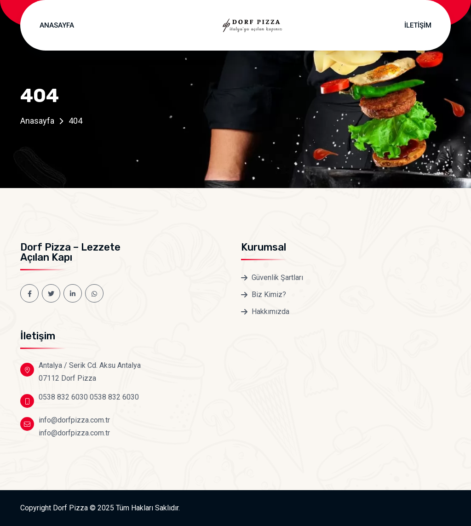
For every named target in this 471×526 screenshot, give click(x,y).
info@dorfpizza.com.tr (74, 420)
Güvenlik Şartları (277, 277)
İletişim (417, 25)
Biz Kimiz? (269, 294)
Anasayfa (57, 25)
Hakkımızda (270, 311)
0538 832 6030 (63, 397)
